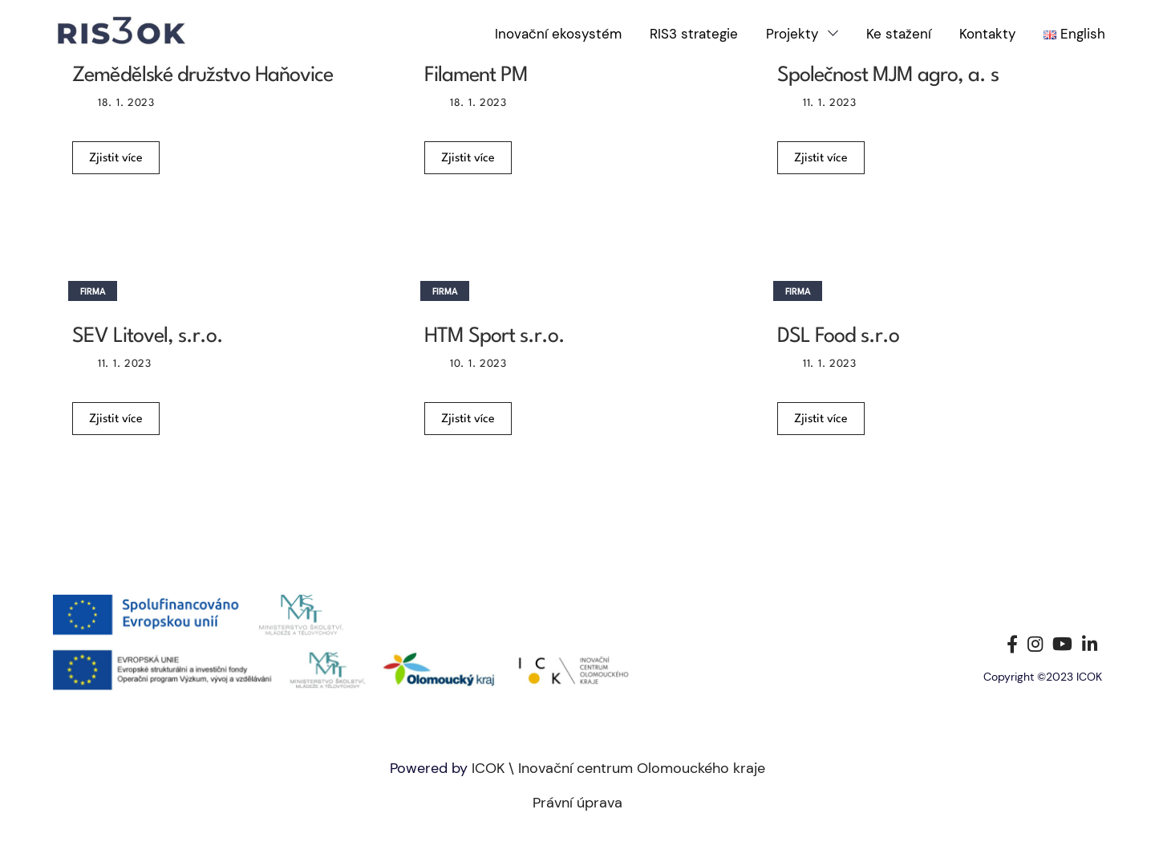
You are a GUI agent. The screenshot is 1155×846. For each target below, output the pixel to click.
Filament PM (476, 75)
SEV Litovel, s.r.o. (147, 336)
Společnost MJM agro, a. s (888, 75)
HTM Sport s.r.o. (494, 336)
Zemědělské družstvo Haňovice (202, 75)
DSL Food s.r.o (838, 336)
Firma (92, 292)
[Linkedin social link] (1089, 643)
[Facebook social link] (1012, 643)
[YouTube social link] (1062, 643)
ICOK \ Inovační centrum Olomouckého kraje (618, 768)
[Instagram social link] (1035, 643)
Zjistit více (116, 159)
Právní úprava (577, 802)
